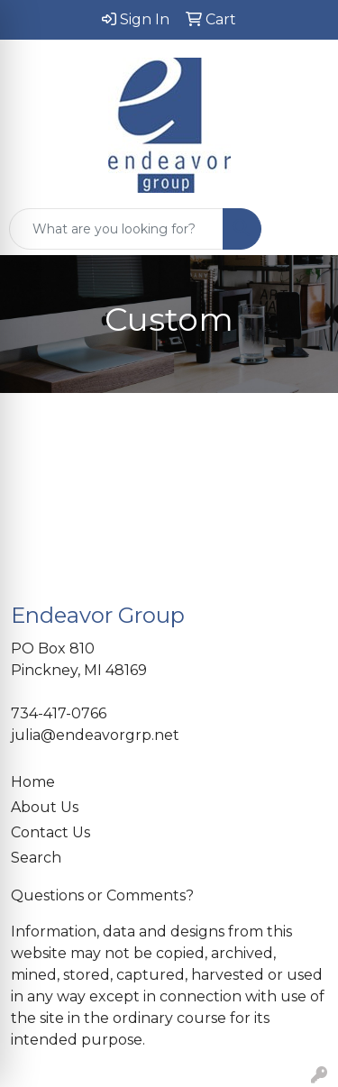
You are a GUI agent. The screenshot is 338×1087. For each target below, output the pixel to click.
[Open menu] (302, 229)
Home (33, 781)
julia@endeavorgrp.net (95, 735)
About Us (44, 807)
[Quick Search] (116, 229)
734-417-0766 (58, 713)
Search (36, 857)
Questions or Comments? (102, 895)
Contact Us (50, 832)
